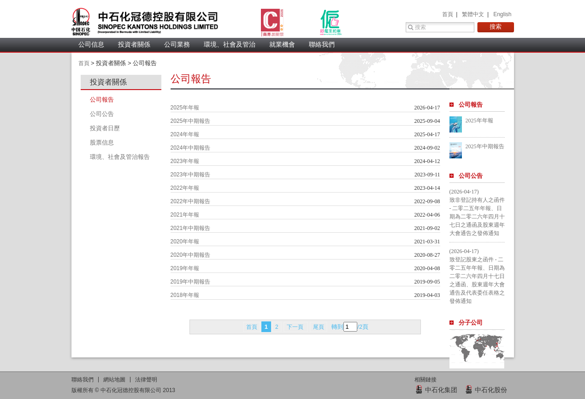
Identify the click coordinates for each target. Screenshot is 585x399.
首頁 (448, 14)
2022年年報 (185, 188)
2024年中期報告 (191, 148)
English (502, 14)
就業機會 (282, 44)
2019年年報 (185, 268)
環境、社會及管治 (229, 44)
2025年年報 (185, 107)
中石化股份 (491, 389)
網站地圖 (114, 379)
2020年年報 (185, 241)
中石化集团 (441, 389)
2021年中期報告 (191, 228)
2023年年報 (185, 161)
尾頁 (318, 327)
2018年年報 (185, 295)
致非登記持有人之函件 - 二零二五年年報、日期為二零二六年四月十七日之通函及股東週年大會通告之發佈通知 (477, 216)
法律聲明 (146, 379)
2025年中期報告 (191, 121)
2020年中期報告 (191, 255)
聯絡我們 (322, 44)
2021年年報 (185, 215)
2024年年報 (185, 134)
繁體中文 (473, 14)
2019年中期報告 (191, 281)
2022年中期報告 (191, 201)
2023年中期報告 (191, 174)
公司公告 (471, 175)
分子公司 (471, 322)
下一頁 (296, 327)
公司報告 (471, 104)
